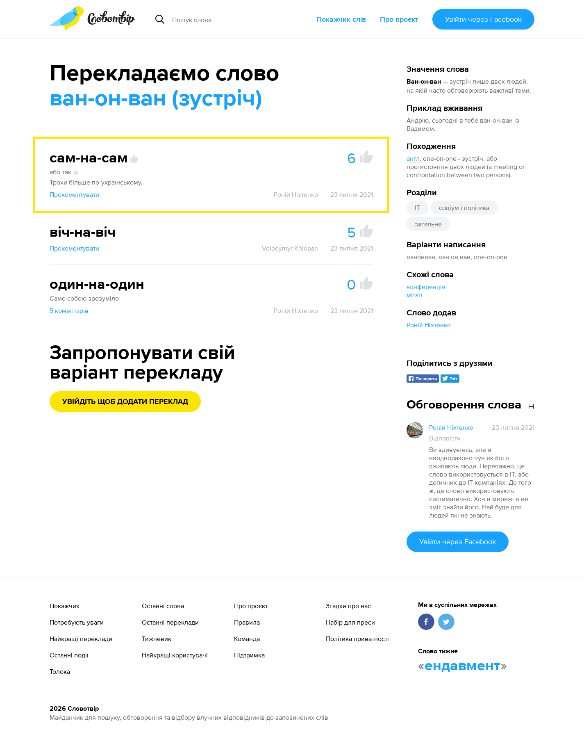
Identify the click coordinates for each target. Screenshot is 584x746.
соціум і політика (464, 207)
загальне (428, 224)
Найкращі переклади (81, 638)
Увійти (483, 19)
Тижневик (156, 638)
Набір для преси (350, 622)
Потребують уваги (77, 622)
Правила (247, 622)
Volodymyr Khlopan (290, 248)
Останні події (69, 655)
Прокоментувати (74, 194)
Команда (247, 638)
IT (417, 207)
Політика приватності (357, 638)
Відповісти (445, 438)
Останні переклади (170, 622)
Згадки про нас (348, 605)
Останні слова (163, 605)
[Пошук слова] (233, 19)
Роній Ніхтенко (429, 325)
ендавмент (462, 666)
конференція (426, 286)
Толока (60, 671)
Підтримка (249, 655)
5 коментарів (69, 310)
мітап (414, 295)
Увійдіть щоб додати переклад (125, 402)
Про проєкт (399, 19)
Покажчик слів (341, 19)
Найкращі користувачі (175, 655)
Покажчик (65, 605)
